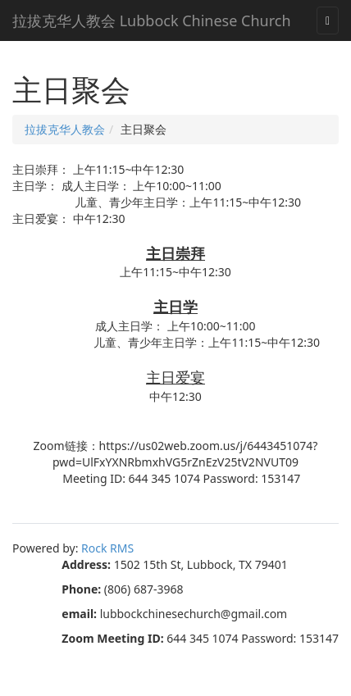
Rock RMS (107, 548)
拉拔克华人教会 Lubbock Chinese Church (151, 20)
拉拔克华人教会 (65, 129)
